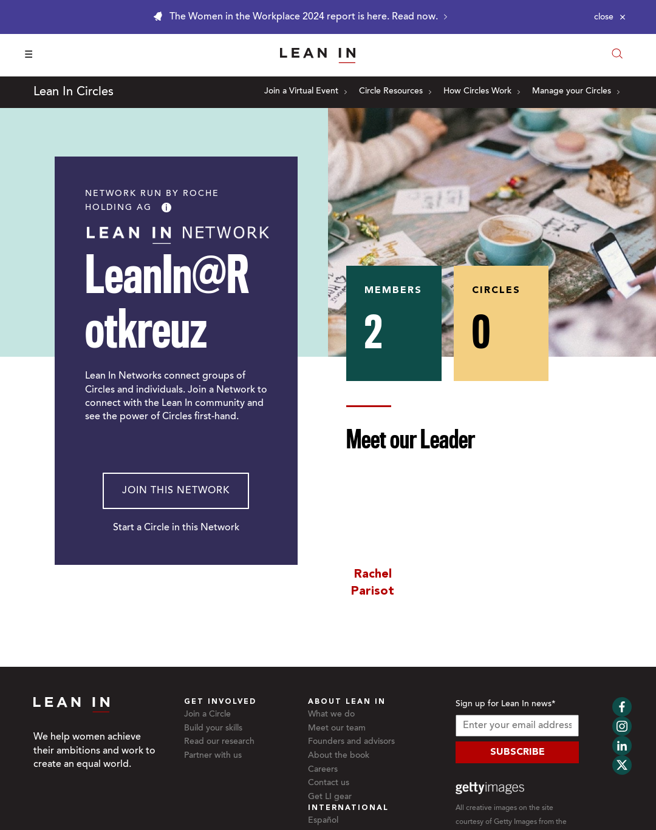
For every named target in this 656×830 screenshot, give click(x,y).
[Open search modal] (617, 55)
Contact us (328, 783)
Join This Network (176, 491)
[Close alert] (610, 17)
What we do (331, 714)
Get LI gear (330, 797)
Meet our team (337, 728)
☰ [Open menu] (28, 55)
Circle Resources (395, 91)
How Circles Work (481, 91)
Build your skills (213, 728)
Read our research (219, 742)
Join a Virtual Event (305, 91)
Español (323, 821)
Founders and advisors (351, 742)
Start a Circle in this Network (176, 528)
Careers (323, 770)
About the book (338, 756)
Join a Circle (207, 714)
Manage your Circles (576, 91)
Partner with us (213, 756)
